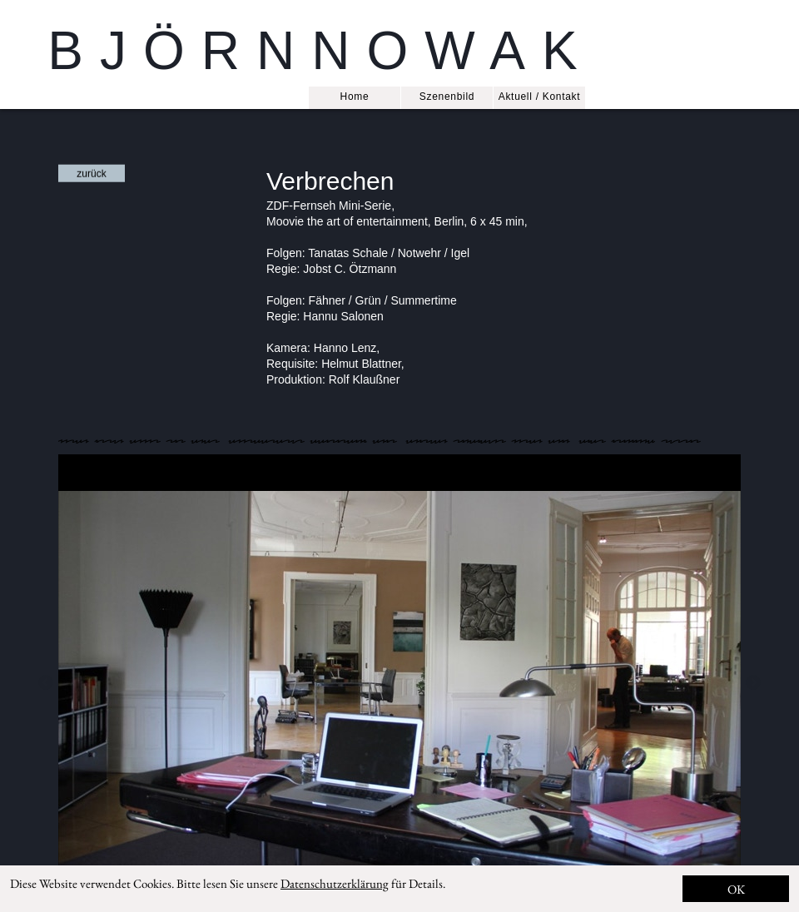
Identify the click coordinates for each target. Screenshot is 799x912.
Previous (45, 683)
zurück (91, 174)
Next (753, 683)
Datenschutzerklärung (334, 883)
